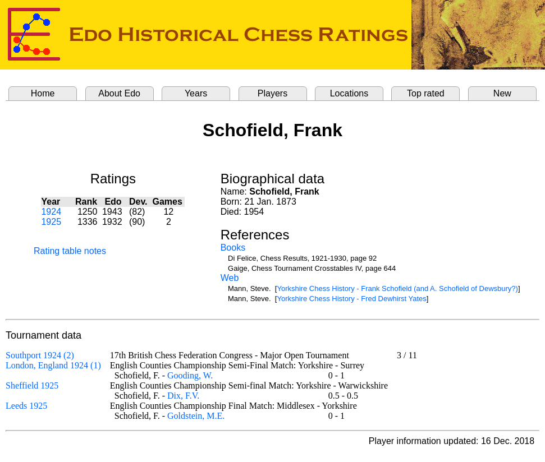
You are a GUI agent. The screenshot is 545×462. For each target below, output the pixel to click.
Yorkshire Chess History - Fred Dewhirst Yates (351, 298)
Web (230, 278)
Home (43, 93)
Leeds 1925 (26, 405)
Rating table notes (70, 251)
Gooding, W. (190, 375)
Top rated (426, 93)
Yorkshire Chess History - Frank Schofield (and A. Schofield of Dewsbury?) (397, 288)
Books (233, 247)
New (502, 93)
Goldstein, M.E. (196, 416)
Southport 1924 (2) (40, 355)
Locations (349, 93)
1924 (51, 211)
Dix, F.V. (183, 395)
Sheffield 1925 (32, 385)
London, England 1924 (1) (53, 365)
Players (272, 93)
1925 (51, 222)
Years (196, 93)
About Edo (119, 93)
